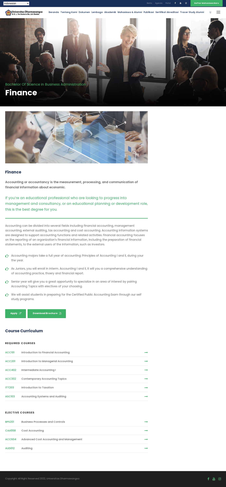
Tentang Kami (69, 12)
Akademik (110, 12)
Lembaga (97, 12)
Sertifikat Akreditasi (166, 12)
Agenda (158, 3)
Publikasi (149, 12)
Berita (149, 3)
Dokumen (84, 12)
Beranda (54, 12)
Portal (168, 3)
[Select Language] (16, 3)
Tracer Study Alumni (192, 12)
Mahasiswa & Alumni (130, 12)
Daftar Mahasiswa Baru (206, 3)
